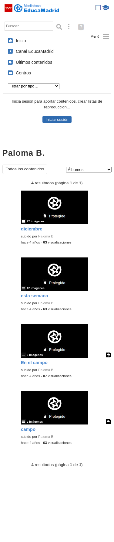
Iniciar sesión (56, 119)
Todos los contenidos (25, 169)
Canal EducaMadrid (35, 51)
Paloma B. (46, 236)
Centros (23, 72)
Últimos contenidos (34, 62)
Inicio (21, 40)
